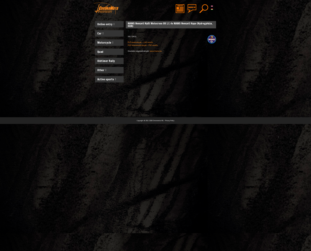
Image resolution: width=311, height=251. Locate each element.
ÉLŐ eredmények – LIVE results (140, 42)
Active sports (106, 79)
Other (102, 70)
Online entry (106, 24)
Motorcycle (105, 42)
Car (100, 33)
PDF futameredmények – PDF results (143, 45)
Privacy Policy (169, 121)
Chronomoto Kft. (158, 121)
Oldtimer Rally (106, 61)
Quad (100, 52)
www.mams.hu (156, 51)
